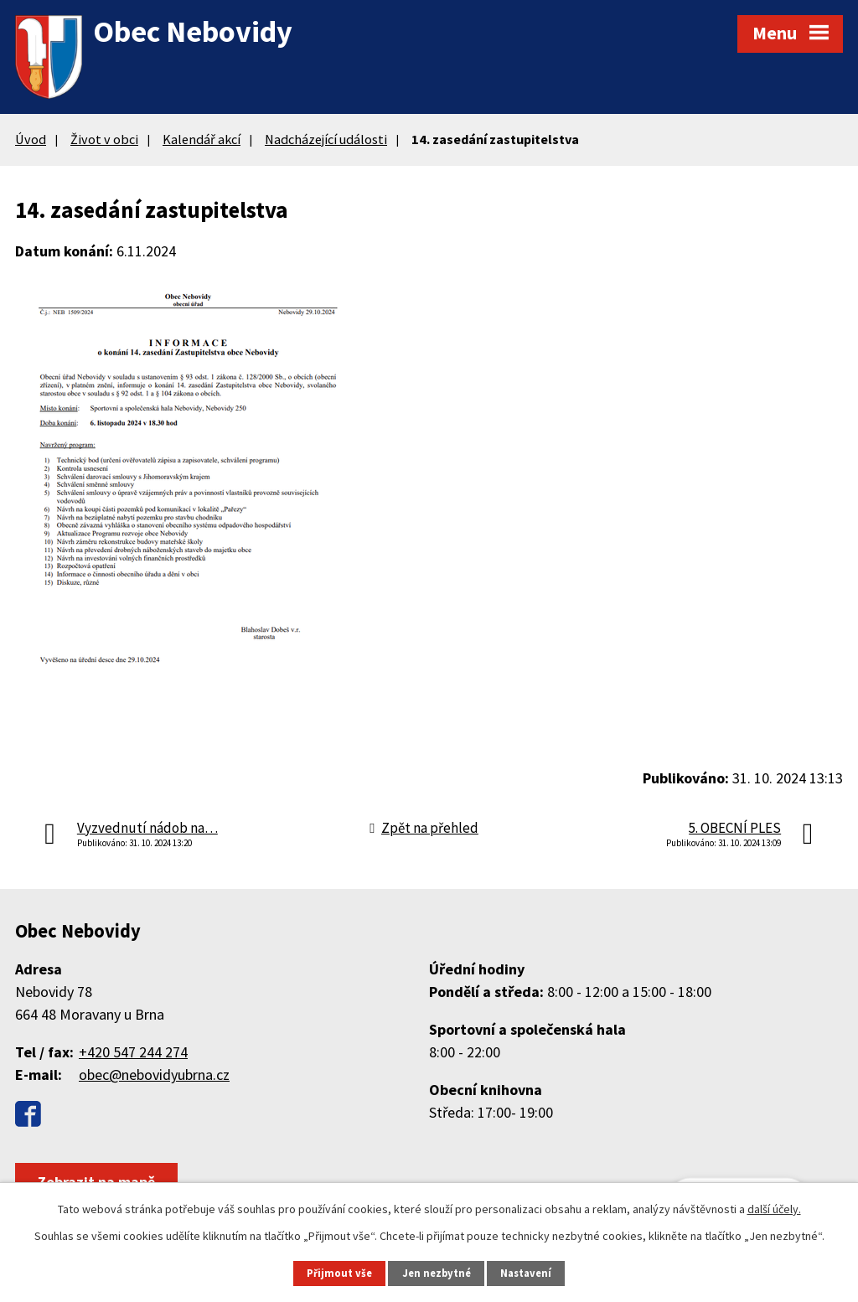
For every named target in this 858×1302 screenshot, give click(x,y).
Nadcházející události (326, 139)
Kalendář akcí (201, 139)
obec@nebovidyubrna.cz (154, 1074)
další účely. (774, 1209)
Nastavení (525, 1273)
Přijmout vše (339, 1273)
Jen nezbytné (436, 1273)
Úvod (30, 139)
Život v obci (104, 139)
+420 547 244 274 (133, 1052)
